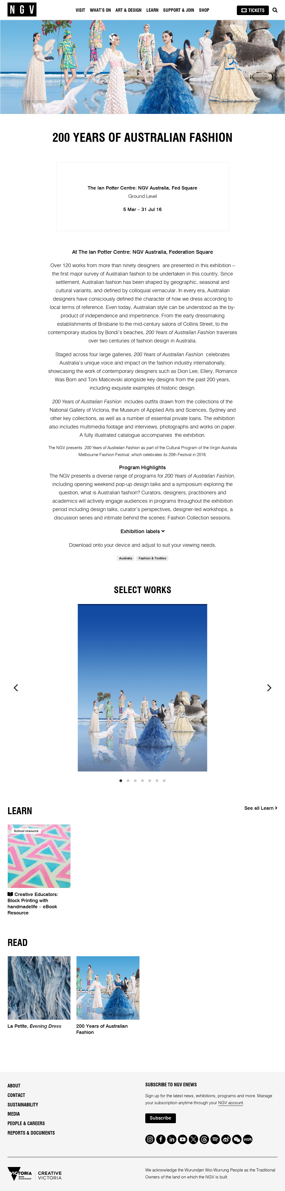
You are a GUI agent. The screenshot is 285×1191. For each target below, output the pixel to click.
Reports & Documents (31, 1133)
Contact (16, 1095)
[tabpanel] (142, 67)
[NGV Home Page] (22, 10)
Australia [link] (125, 558)
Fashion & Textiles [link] (152, 558)
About (14, 1086)
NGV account (230, 1103)
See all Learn (260, 808)
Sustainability (23, 1105)
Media (14, 1114)
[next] (268, 688)
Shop (204, 10)
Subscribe (160, 1118)
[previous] (16, 688)
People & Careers (26, 1123)
